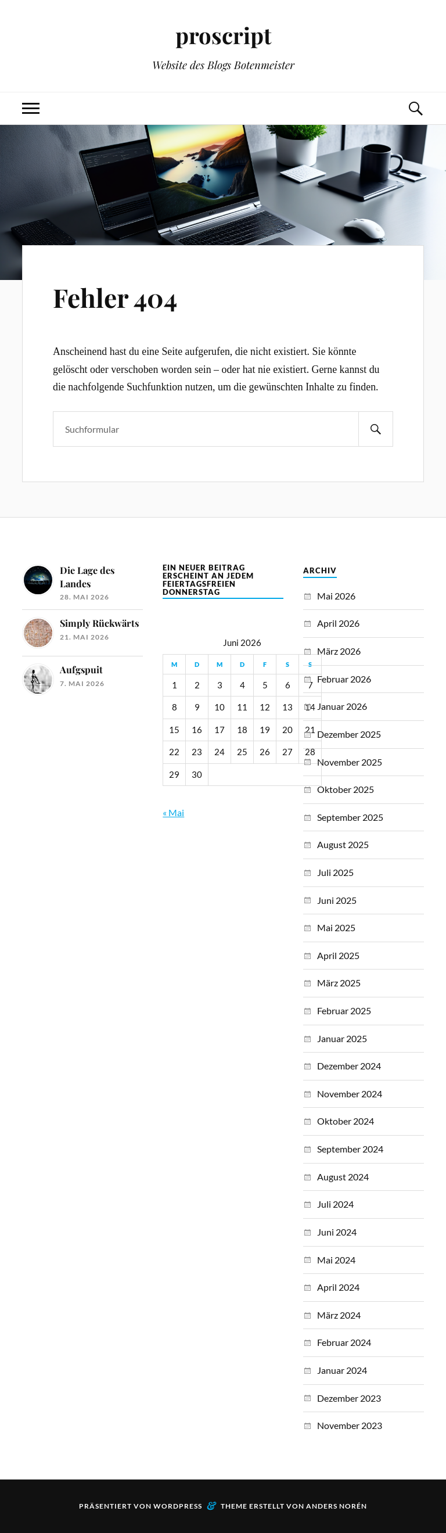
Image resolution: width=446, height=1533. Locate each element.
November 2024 (349, 1093)
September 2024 (350, 1148)
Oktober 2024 (345, 1120)
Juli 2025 (335, 872)
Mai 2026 (336, 595)
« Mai (173, 812)
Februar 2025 (344, 1010)
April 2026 (338, 623)
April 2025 (338, 955)
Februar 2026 (344, 678)
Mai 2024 (336, 1259)
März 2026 (339, 650)
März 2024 (339, 1314)
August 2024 (343, 1176)
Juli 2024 (335, 1203)
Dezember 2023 (349, 1397)
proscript (223, 35)
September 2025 (350, 817)
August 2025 (343, 844)
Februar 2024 (344, 1342)
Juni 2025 (337, 900)
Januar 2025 (342, 1038)
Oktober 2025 (345, 789)
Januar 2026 (342, 706)
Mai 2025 (336, 927)
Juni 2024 (337, 1231)
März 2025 (339, 982)
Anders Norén (336, 1506)
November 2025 (349, 761)
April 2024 (338, 1287)
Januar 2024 (342, 1370)
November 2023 (349, 1425)
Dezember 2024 (349, 1065)
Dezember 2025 (349, 733)
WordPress (177, 1506)
